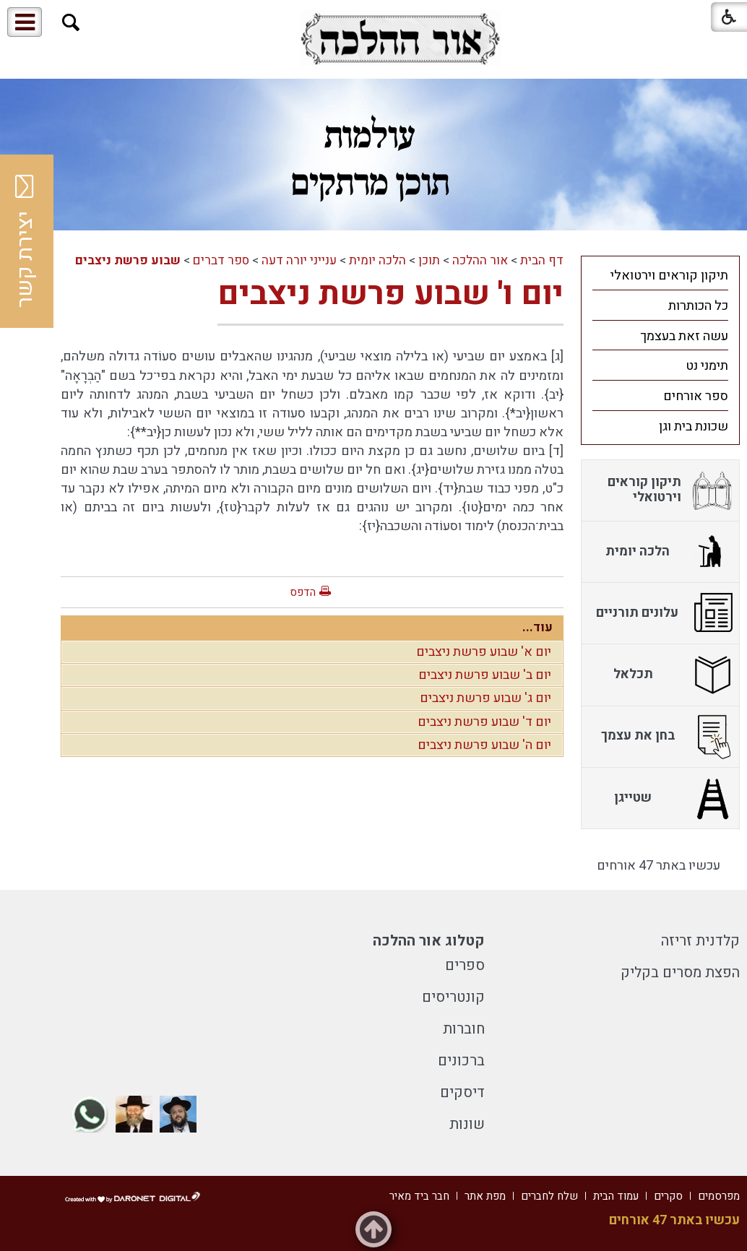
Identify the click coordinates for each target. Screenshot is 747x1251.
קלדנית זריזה (700, 940)
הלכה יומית (377, 260)
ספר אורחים (695, 396)
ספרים (465, 965)
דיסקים (462, 1092)
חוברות (464, 1028)
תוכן (429, 260)
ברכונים (461, 1060)
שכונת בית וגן (693, 426)
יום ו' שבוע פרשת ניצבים (390, 294)
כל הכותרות (698, 306)
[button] (71, 22)
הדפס (303, 592)
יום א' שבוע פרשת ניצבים (483, 652)
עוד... (537, 627)
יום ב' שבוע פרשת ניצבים (484, 675)
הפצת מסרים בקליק (680, 972)
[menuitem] (660, 275)
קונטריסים (453, 997)
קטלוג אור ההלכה (429, 940)
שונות (467, 1124)
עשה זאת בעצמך (684, 336)
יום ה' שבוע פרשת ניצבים (484, 745)
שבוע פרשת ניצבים (128, 260)
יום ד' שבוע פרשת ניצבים (484, 722)
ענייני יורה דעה (299, 260)
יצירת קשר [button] (25, 241)
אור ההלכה (480, 260)
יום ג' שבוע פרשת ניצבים (485, 698)
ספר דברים (221, 260)
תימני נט (707, 366)
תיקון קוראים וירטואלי (669, 275)
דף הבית (542, 260)
